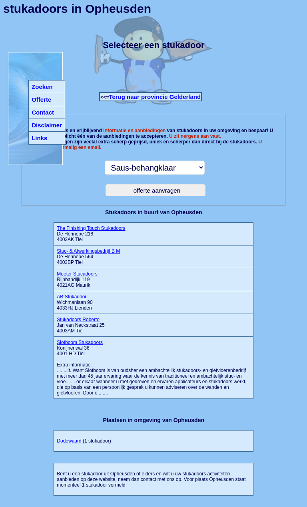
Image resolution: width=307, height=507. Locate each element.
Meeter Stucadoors (77, 274)
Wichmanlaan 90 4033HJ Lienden (74, 302)
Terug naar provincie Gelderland (155, 96)
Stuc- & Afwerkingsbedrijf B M (88, 251)
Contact (43, 112)
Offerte (41, 99)
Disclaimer (47, 125)
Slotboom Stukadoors (80, 342)
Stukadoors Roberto (78, 319)
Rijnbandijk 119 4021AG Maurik (77, 279)
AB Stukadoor (71, 297)
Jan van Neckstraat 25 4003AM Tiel (80, 325)
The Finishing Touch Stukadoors (91, 228)
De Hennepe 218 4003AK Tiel (91, 233)
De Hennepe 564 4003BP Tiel (88, 256)
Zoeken (42, 86)
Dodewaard (69, 441)
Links (39, 138)
